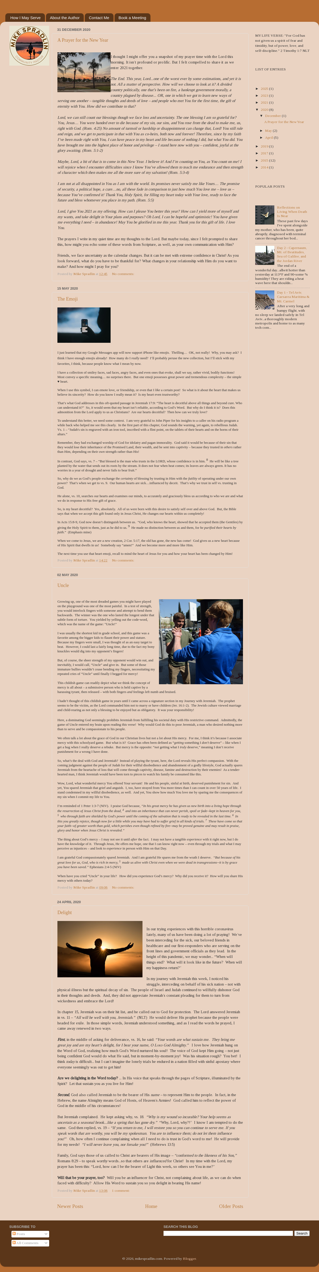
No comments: (123, 274)
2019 (265, 146)
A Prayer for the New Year (82, 40)
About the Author (65, 17)
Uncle (63, 585)
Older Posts (231, 1206)
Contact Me (99, 17)
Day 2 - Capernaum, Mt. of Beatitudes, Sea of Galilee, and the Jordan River (292, 254)
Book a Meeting (132, 17)
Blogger (189, 1259)
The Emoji (67, 299)
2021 (265, 102)
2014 (265, 167)
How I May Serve (25, 17)
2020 (265, 110)
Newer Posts (70, 1206)
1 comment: (121, 1191)
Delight (64, 912)
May (269, 131)
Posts (18, 1234)
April (269, 138)
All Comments (25, 1243)
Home (151, 1206)
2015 (265, 160)
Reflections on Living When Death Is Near (292, 211)
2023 (265, 96)
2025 (265, 89)
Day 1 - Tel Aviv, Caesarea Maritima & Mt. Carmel (293, 296)
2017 (265, 153)
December (273, 116)
